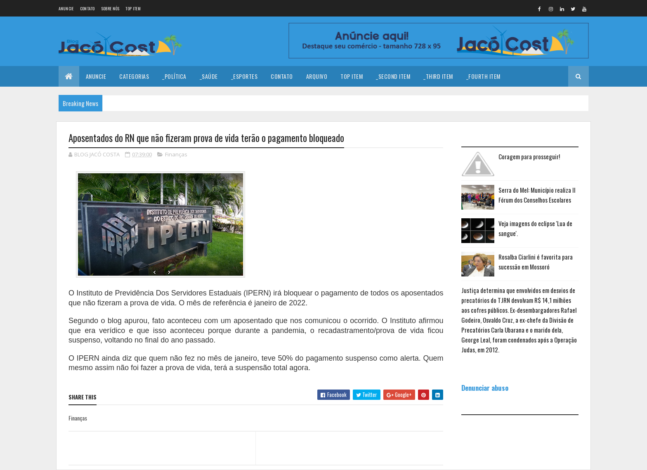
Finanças (176, 154)
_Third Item (438, 76)
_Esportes (244, 76)
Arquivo (317, 76)
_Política (174, 76)
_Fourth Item (483, 76)
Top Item (132, 8)
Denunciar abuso (484, 388)
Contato (87, 8)
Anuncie (66, 8)
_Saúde (209, 76)
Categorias (134, 76)
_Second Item (393, 76)
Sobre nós (110, 8)
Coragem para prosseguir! (529, 156)
